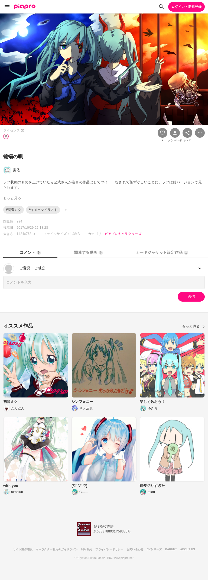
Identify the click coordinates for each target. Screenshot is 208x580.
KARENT (171, 549)
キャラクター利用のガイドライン (57, 549)
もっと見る (193, 326)
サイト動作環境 (22, 549)
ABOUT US (187, 549)
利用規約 (86, 549)
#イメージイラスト (43, 210)
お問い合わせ (135, 549)
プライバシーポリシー (109, 549)
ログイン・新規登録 (186, 7)
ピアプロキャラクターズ (123, 234)
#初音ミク (13, 210)
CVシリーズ (154, 549)
